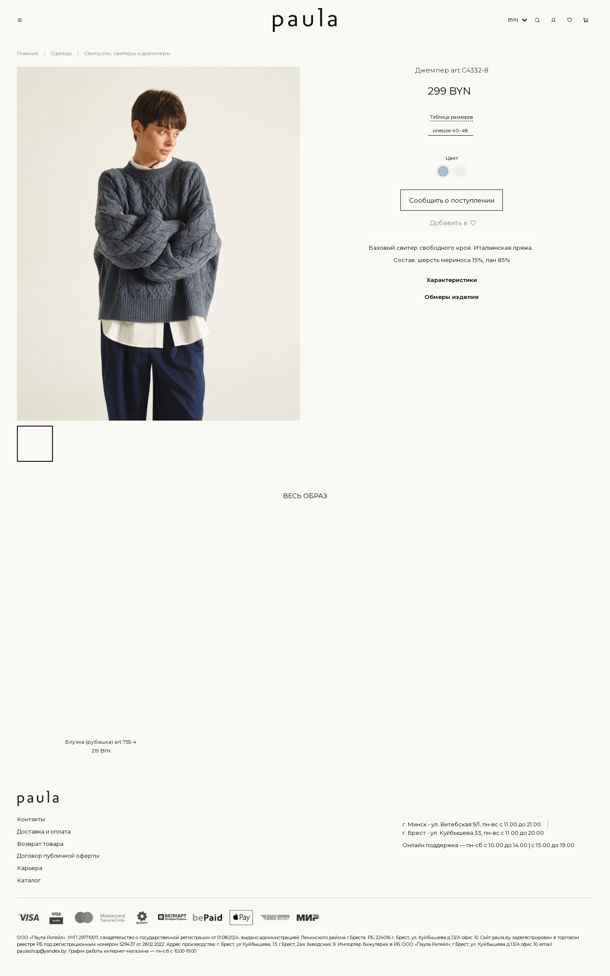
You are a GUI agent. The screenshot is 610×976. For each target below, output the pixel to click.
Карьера (29, 867)
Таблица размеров (451, 117)
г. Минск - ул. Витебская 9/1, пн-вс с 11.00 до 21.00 (471, 824)
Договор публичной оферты (58, 855)
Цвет (452, 158)
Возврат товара (40, 843)
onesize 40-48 (450, 130)
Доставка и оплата (44, 831)
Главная (27, 53)
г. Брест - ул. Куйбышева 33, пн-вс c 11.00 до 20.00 (473, 832)
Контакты (31, 819)
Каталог (29, 880)
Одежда (61, 53)
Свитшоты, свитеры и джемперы (127, 53)
